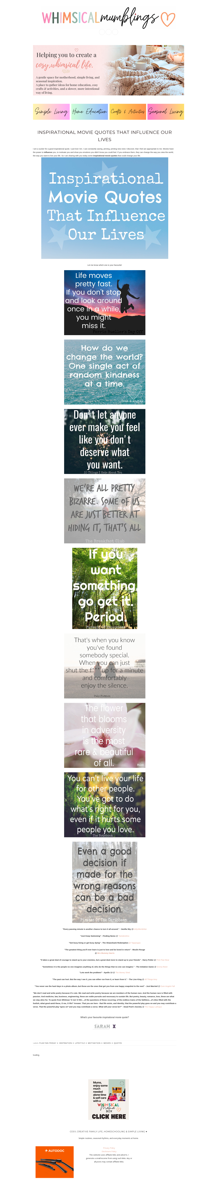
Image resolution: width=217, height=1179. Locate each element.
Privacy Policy (109, 1148)
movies (107, 1043)
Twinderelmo (123, 936)
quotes (118, 1043)
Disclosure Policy (109, 1151)
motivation (94, 1043)
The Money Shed (122, 972)
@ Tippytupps (135, 943)
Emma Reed (162, 967)
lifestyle (80, 1043)
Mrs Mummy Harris (105, 953)
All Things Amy (151, 979)
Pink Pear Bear (162, 960)
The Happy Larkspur (153, 1007)
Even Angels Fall (168, 986)
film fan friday (47, 1043)
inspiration (65, 1043)
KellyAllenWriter (140, 929)
